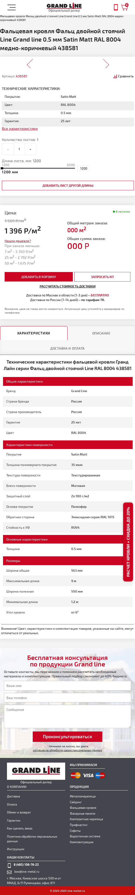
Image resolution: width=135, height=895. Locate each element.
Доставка (13, 796)
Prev (30, 62)
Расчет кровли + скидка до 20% (127, 542)
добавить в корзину (38, 277)
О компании (16, 787)
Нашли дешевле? (18, 241)
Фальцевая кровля (83, 808)
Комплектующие (81, 842)
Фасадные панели (82, 813)
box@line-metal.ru (26, 871)
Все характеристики (20, 128)
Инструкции (15, 849)
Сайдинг (76, 802)
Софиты (75, 831)
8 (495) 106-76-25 (26, 864)
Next (106, 62)
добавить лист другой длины (67, 185)
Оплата (12, 804)
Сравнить (126, 76)
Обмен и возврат (19, 812)
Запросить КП (102, 277)
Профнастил (78, 825)
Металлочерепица (83, 796)
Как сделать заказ (19, 828)
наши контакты (20, 857)
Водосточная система (85, 836)
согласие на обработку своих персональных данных (67, 750)
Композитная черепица (86, 819)
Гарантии (13, 820)
